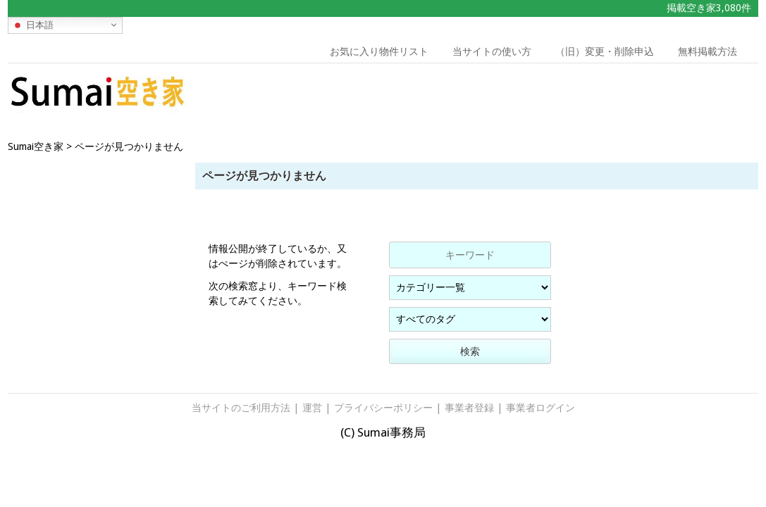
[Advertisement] (662, 95)
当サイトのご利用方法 (241, 407)
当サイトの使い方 (491, 51)
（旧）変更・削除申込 (604, 51)
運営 (312, 407)
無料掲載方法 (707, 51)
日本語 (33, 24)
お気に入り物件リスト (379, 51)
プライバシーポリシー (383, 407)
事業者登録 (469, 407)
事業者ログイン (540, 407)
